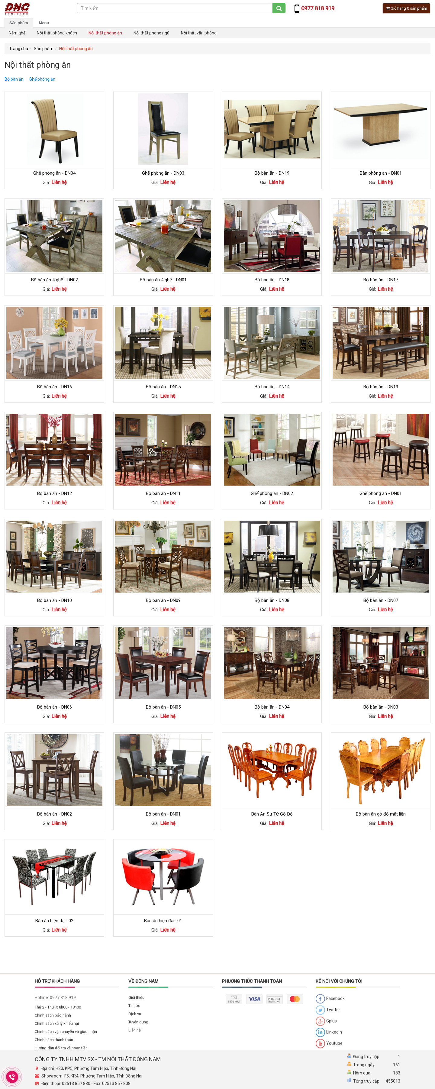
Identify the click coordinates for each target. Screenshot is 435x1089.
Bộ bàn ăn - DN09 (163, 600)
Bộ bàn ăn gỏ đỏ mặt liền (381, 814)
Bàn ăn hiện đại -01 (163, 920)
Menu (44, 23)
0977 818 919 (63, 1054)
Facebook (330, 1056)
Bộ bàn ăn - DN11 (163, 493)
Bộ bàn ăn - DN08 (272, 600)
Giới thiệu (136, 1054)
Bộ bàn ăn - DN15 (163, 386)
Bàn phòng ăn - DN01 (381, 173)
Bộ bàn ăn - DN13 (380, 386)
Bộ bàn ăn (14, 79)
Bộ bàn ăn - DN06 (54, 707)
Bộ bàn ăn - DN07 (380, 600)
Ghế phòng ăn (42, 79)
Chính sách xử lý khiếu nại (57, 1080)
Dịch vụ (134, 1071)
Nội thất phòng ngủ (151, 33)
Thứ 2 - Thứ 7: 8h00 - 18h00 (58, 1064)
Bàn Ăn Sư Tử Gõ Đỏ (272, 814)
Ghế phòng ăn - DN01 (380, 493)
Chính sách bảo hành (53, 1072)
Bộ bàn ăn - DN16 (54, 386)
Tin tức (134, 1063)
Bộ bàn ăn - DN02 (54, 814)
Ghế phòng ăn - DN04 (54, 173)
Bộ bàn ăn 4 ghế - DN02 (54, 280)
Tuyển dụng (138, 1079)
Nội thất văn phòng (199, 33)
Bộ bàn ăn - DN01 (163, 814)
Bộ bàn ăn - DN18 (272, 280)
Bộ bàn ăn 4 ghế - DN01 (163, 280)
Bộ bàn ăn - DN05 (163, 707)
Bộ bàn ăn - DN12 (54, 493)
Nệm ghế (17, 33)
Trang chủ (18, 48)
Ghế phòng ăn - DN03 (163, 173)
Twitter (328, 1067)
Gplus (326, 1079)
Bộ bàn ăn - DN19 (272, 173)
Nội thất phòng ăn (105, 33)
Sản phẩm (18, 23)
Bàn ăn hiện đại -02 (54, 920)
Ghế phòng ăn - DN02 (272, 493)
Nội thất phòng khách (57, 33)
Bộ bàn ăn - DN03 (380, 707)
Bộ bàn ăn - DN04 (272, 707)
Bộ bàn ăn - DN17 (380, 280)
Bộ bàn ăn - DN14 (272, 386)
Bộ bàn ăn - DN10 (54, 600)
